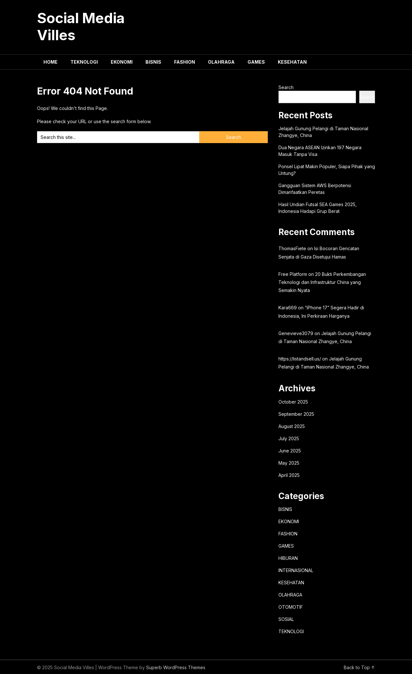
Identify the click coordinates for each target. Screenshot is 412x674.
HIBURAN (288, 558)
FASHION (184, 62)
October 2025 (293, 402)
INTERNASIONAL (295, 570)
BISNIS (153, 62)
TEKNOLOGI (84, 62)
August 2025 (291, 426)
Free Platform (292, 274)
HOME (50, 62)
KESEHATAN (292, 62)
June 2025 (289, 450)
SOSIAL (286, 619)
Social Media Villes (81, 26)
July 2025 (288, 438)
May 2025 (288, 463)
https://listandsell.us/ (299, 358)
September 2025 (296, 414)
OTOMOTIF (290, 607)
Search (286, 87)
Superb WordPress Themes (175, 667)
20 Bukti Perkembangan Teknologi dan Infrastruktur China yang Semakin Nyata (322, 282)
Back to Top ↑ (359, 667)
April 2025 (289, 475)
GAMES (256, 62)
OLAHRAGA (221, 62)
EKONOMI (122, 62)
